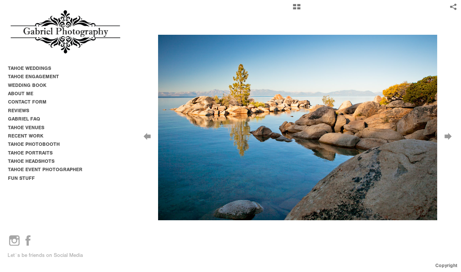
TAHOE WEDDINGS (29, 68)
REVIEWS (18, 110)
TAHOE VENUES (29, 127)
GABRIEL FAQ (24, 119)
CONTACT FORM (27, 102)
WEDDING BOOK (27, 85)
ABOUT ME (20, 93)
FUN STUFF (21, 178)
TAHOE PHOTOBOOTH (34, 144)
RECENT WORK (25, 136)
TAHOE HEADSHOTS (31, 161)
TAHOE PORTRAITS (30, 153)
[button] (297, 9)
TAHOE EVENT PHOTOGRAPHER (45, 169)
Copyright (446, 265)
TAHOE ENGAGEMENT (33, 76)
